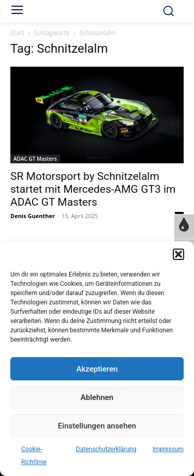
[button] (178, 254)
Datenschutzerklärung (106, 449)
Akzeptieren (96, 369)
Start (17, 32)
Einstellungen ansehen (97, 426)
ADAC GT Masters (35, 158)
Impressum (168, 449)
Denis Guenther (32, 216)
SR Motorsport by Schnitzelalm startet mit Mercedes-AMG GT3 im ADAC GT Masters (93, 189)
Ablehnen (97, 397)
